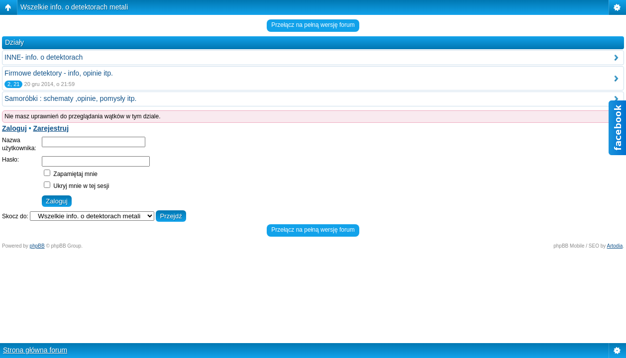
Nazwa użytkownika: (19, 144)
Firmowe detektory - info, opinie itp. (58, 73)
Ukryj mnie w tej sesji (76, 185)
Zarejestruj (51, 128)
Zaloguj (14, 128)
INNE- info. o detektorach (43, 57)
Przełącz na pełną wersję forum (312, 24)
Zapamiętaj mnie (71, 174)
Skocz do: (15, 216)
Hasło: (10, 159)
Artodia (615, 246)
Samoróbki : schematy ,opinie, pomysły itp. (70, 98)
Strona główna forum (35, 350)
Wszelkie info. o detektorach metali (74, 7)
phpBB (37, 246)
